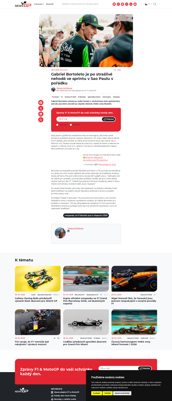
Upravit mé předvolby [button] (122, 393)
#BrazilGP (98, 157)
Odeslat (108, 119)
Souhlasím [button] (96, 393)
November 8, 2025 (108, 165)
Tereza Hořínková (64, 88)
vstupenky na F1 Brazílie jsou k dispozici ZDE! (86, 215)
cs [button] (147, 4)
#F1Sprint (89, 157)
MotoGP (50, 4)
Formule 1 (39, 4)
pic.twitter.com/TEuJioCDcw (95, 160)
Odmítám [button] (107, 393)
